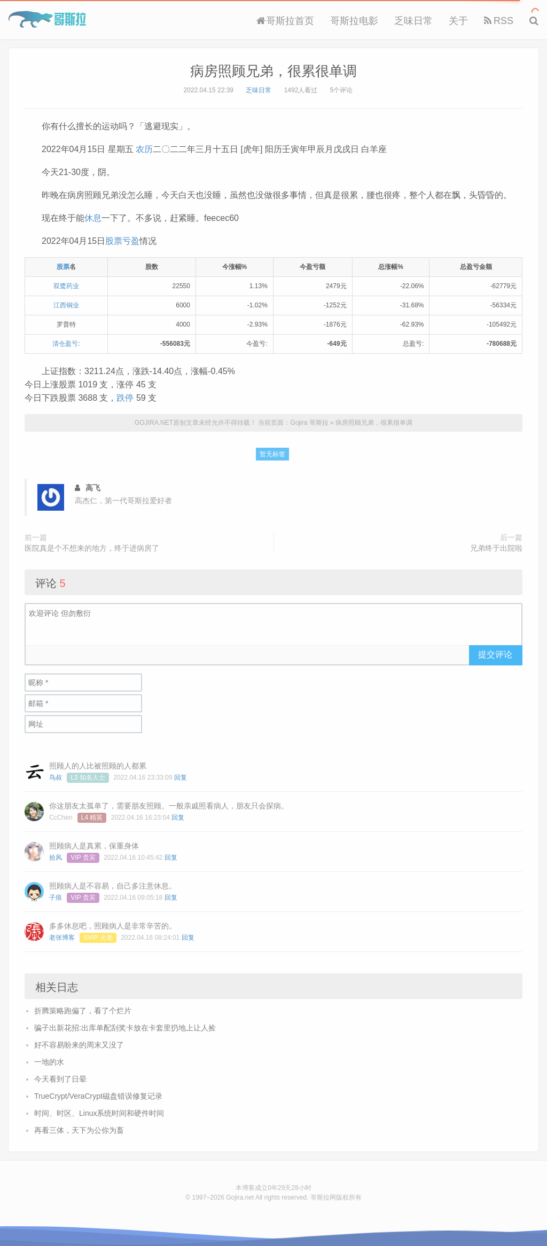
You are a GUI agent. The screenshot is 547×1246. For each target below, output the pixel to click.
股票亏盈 (122, 240)
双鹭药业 (66, 286)
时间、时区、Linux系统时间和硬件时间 (99, 1113)
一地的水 (49, 1062)
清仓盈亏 (65, 343)
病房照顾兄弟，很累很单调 (273, 71)
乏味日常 (413, 20)
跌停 (125, 397)
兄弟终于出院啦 (496, 548)
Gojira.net (240, 1197)
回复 (180, 777)
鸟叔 (55, 777)
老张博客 (62, 937)
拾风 (55, 857)
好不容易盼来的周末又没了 (79, 1045)
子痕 (55, 897)
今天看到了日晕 (60, 1079)
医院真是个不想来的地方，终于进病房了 (92, 548)
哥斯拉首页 (285, 20)
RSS (498, 20)
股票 (63, 267)
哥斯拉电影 (354, 20)
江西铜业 (66, 305)
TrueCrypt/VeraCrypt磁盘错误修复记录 (98, 1096)
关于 (458, 20)
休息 (92, 218)
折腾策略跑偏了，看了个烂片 (82, 1010)
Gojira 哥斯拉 (47, 19)
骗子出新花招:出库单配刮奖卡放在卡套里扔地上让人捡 (125, 1027)
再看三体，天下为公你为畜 (79, 1130)
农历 (144, 149)
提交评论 (495, 654)
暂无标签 (272, 454)
